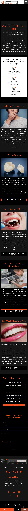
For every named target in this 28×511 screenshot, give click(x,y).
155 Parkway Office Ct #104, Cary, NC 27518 (14, 467)
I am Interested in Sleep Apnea (14, 392)
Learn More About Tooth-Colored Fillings (14, 254)
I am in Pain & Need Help (14, 388)
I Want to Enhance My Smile (14, 398)
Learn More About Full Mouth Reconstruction (14, 368)
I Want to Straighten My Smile (14, 401)
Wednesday (8, 484)
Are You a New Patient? (6, 441)
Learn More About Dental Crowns (14, 199)
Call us (8, 49)
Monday (7, 480)
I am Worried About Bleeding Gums (14, 385)
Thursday (8, 485)
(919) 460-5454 (14, 471)
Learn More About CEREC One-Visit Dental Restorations (14, 311)
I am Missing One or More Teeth (14, 395)
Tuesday (7, 482)
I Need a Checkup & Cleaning (14, 382)
